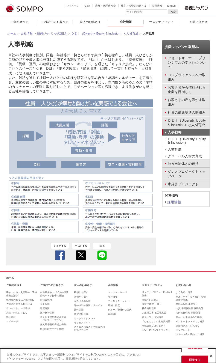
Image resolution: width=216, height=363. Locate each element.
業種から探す (81, 296)
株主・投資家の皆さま (134, 6)
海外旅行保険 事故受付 (188, 312)
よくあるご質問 (184, 292)
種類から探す (81, 292)
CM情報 (112, 314)
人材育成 (174, 149)
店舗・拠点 (114, 305)
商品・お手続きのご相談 (189, 317)
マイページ (72, 6)
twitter (81, 251)
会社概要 (112, 296)
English (171, 6)
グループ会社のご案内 (120, 309)
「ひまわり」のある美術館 (156, 321)
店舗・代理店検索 (105, 6)
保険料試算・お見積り (187, 325)
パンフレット (183, 330)
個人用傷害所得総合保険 (53, 324)
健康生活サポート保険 (52, 328)
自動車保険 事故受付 (187, 304)
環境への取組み (150, 299)
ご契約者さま (20, 22)
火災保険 (45, 304)
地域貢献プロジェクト (154, 325)
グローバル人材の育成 (185, 156)
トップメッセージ (117, 292)
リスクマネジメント (84, 318)
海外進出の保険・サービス (88, 305)
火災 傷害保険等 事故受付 (189, 308)
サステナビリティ (161, 22)
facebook (60, 251)
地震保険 (45, 308)
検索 (173, 11)
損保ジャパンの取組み (52, 33)
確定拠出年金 (81, 314)
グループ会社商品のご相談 (190, 334)
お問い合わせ (183, 285)
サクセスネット (82, 322)
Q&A (87, 6)
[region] (108, 355)
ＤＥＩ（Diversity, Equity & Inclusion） (187, 140)
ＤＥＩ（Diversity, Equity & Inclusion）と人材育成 (104, 33)
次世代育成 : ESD (151, 304)
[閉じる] (211, 356)
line (102, 251)
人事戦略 (174, 132)
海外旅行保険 (47, 312)
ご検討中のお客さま (54, 22)
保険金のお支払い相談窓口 (20, 299)
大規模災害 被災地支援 (154, 312)
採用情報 (157, 6)
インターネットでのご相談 (190, 321)
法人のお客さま (90, 22)
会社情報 (126, 22)
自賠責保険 (46, 299)
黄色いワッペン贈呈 (152, 317)
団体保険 (79, 309)
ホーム (11, 33)
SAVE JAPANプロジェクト (156, 330)
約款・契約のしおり (16, 312)
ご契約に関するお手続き (19, 304)
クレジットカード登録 (18, 308)
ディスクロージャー (118, 301)
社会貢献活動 (149, 308)
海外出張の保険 (82, 301)
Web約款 (11, 317)
